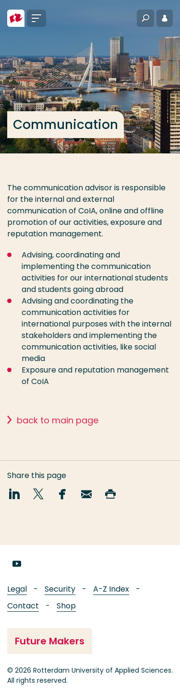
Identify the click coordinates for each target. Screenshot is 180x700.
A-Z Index (111, 589)
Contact (23, 605)
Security (60, 589)
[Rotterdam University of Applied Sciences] (15, 18)
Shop (66, 605)
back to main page (57, 426)
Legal (17, 589)
